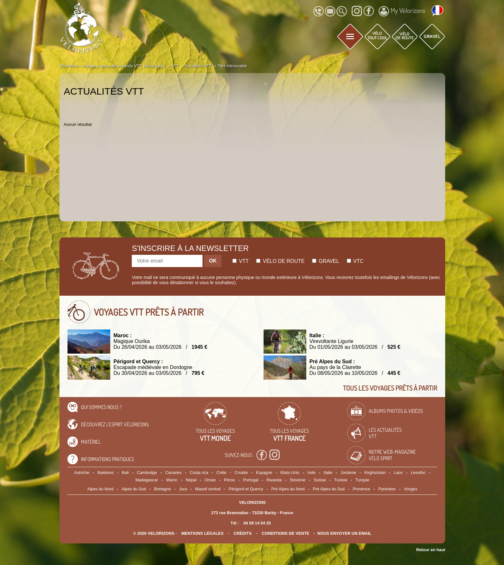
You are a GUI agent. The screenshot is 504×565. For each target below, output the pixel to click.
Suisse (320, 479)
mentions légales (202, 533)
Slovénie (298, 479)
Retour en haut (430, 549)
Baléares (105, 472)
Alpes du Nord (100, 488)
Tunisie (340, 479)
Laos (398, 472)
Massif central (208, 488)
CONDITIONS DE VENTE (285, 533)
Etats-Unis (289, 472)
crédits (243, 533)
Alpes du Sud (134, 488)
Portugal (250, 479)
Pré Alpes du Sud (329, 488)
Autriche (81, 472)
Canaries (173, 472)
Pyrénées (387, 488)
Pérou (229, 479)
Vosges (410, 488)
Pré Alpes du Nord (288, 488)
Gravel (325, 261)
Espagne (264, 472)
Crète (221, 472)
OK (213, 261)
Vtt (240, 261)
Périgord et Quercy (246, 488)
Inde (312, 472)
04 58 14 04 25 (257, 523)
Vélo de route (280, 261)
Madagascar (146, 479)
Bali (125, 472)
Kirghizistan (375, 472)
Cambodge (147, 472)
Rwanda (274, 479)
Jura (183, 488)
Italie (328, 472)
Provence (361, 488)
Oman (210, 479)
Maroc (172, 479)
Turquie (362, 479)
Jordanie (348, 472)
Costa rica (199, 472)
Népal (191, 479)
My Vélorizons (402, 11)
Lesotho (418, 472)
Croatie (241, 472)
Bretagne (162, 488)
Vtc (355, 261)
